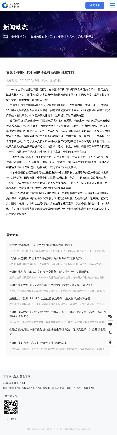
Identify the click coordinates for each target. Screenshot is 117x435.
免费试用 (95, 5)
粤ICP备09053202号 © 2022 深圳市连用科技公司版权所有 (58, 429)
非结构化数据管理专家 (17, 376)
